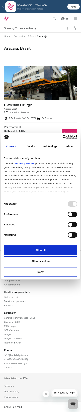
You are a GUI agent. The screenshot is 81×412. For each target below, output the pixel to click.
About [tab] (70, 146)
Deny (41, 271)
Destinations (20, 36)
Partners (8, 305)
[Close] (2, 6)
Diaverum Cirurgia (18, 105)
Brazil (33, 36)
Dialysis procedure (13, 338)
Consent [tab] (11, 146)
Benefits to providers (15, 301)
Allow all (41, 250)
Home (7, 36)
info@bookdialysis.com (16, 355)
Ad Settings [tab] (50, 146)
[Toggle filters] (75, 28)
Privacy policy (11, 397)
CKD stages (10, 326)
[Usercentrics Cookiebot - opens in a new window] (62, 137)
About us (9, 386)
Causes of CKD (12, 322)
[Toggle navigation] (75, 18)
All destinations (12, 284)
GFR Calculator (12, 330)
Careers (8, 367)
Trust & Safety (11, 391)
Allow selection (40, 261)
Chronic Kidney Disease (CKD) (19, 318)
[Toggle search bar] (54, 18)
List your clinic (11, 297)
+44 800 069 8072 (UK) (16, 363)
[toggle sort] (68, 28)
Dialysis (8, 334)
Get (73, 7)
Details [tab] (30, 146)
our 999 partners (24, 163)
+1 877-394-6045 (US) (16, 359)
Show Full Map (13, 407)
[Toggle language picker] (65, 18)
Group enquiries (12, 280)
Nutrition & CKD (12, 342)
